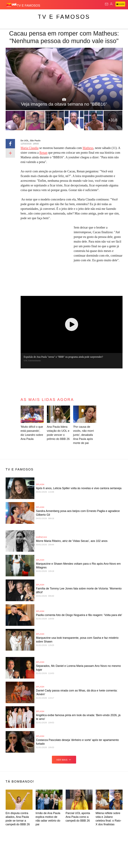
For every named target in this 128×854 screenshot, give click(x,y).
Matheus (88, 148)
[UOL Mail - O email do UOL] (106, 4)
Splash (118, 14)
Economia (68, 14)
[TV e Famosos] (28, 5)
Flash (19, 14)
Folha (80, 14)
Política (43, 14)
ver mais (64, 760)
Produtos (7, 14)
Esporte (92, 14)
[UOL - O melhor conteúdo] (11, 5)
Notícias (31, 14)
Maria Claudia (30, 148)
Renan (43, 152)
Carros (55, 14)
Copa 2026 (105, 14)
